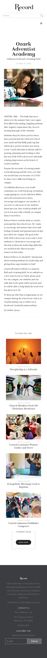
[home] (23, 6)
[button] (23, 23)
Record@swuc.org (23, 612)
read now (23, 542)
